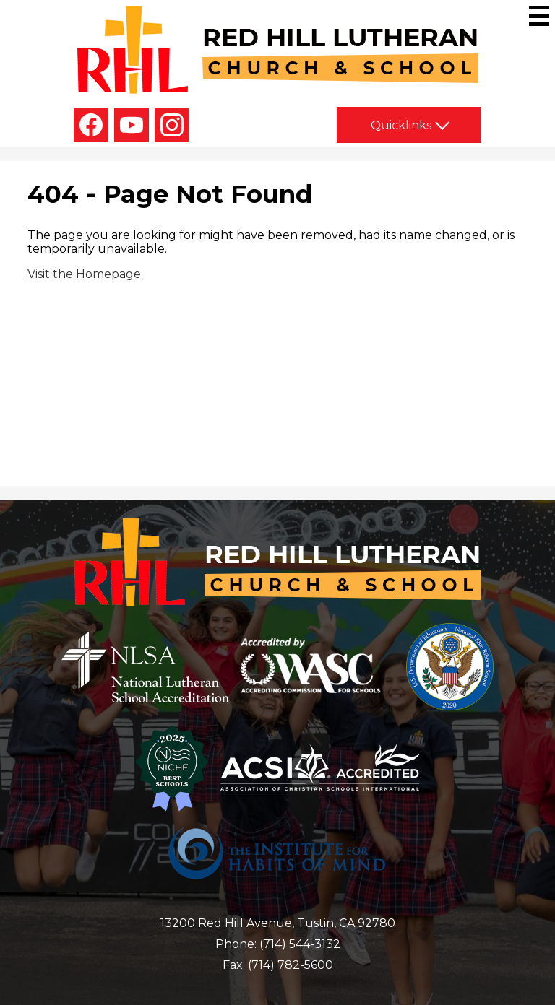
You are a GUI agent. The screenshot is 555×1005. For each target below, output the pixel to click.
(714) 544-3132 (299, 944)
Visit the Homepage (84, 274)
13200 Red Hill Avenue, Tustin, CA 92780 (277, 923)
